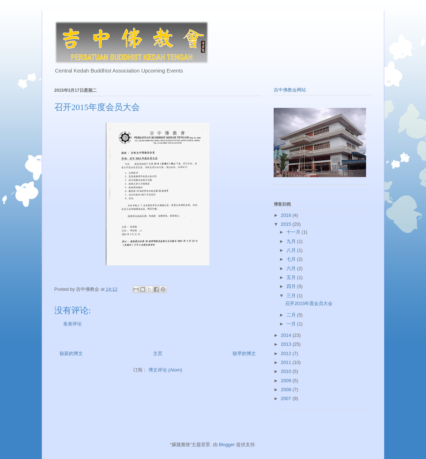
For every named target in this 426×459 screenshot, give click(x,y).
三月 (291, 295)
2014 (287, 335)
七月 (291, 259)
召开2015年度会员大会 (309, 303)
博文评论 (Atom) (165, 370)
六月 (291, 268)
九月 (291, 241)
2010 (287, 371)
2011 (287, 362)
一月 (291, 323)
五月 (291, 277)
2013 (287, 344)
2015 (287, 224)
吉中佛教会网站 (290, 90)
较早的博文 (244, 353)
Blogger (227, 444)
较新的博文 (71, 353)
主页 (157, 353)
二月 (291, 315)
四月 (291, 286)
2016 (287, 215)
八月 (291, 250)
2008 (287, 389)
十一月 (294, 232)
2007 (287, 398)
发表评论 (72, 323)
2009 (287, 380)
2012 (287, 353)
